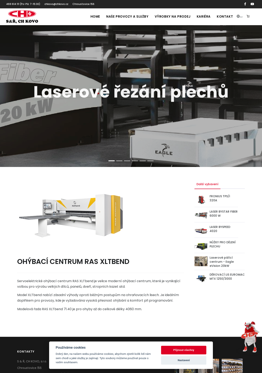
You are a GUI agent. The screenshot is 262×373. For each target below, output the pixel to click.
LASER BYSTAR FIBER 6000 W (224, 214)
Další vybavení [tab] (207, 184)
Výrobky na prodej (173, 16)
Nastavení (184, 360)
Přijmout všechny (183, 350)
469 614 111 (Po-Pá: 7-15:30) (23, 4)
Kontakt (225, 16)
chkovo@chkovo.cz (56, 4)
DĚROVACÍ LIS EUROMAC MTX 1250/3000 (227, 277)
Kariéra (204, 16)
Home (95, 16)
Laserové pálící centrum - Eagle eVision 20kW (222, 262)
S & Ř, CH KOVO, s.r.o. (32, 361)
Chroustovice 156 (83, 4)
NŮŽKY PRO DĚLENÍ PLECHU (223, 244)
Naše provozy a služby (127, 16)
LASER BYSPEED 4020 (220, 229)
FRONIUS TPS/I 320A (220, 198)
